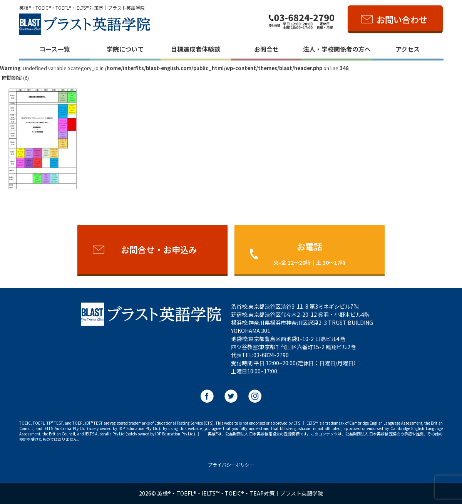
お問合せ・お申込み (159, 249)
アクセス (407, 49)
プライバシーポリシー (231, 464)
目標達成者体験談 (195, 49)
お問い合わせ (402, 19)
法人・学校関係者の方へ (337, 49)
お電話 (309, 253)
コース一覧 (54, 49)
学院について (125, 49)
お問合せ (266, 49)
